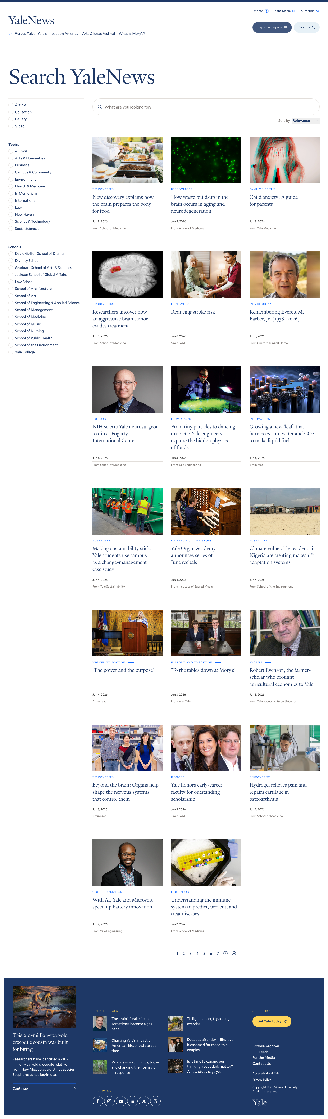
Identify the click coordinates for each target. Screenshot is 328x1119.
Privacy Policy (261, 1080)
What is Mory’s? (132, 33)
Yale (259, 1103)
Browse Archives (266, 1045)
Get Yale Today (272, 1020)
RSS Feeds (260, 1051)
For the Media (263, 1057)
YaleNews (31, 21)
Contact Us (261, 1063)
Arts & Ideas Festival (98, 33)
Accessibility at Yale (265, 1073)
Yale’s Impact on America (58, 33)
